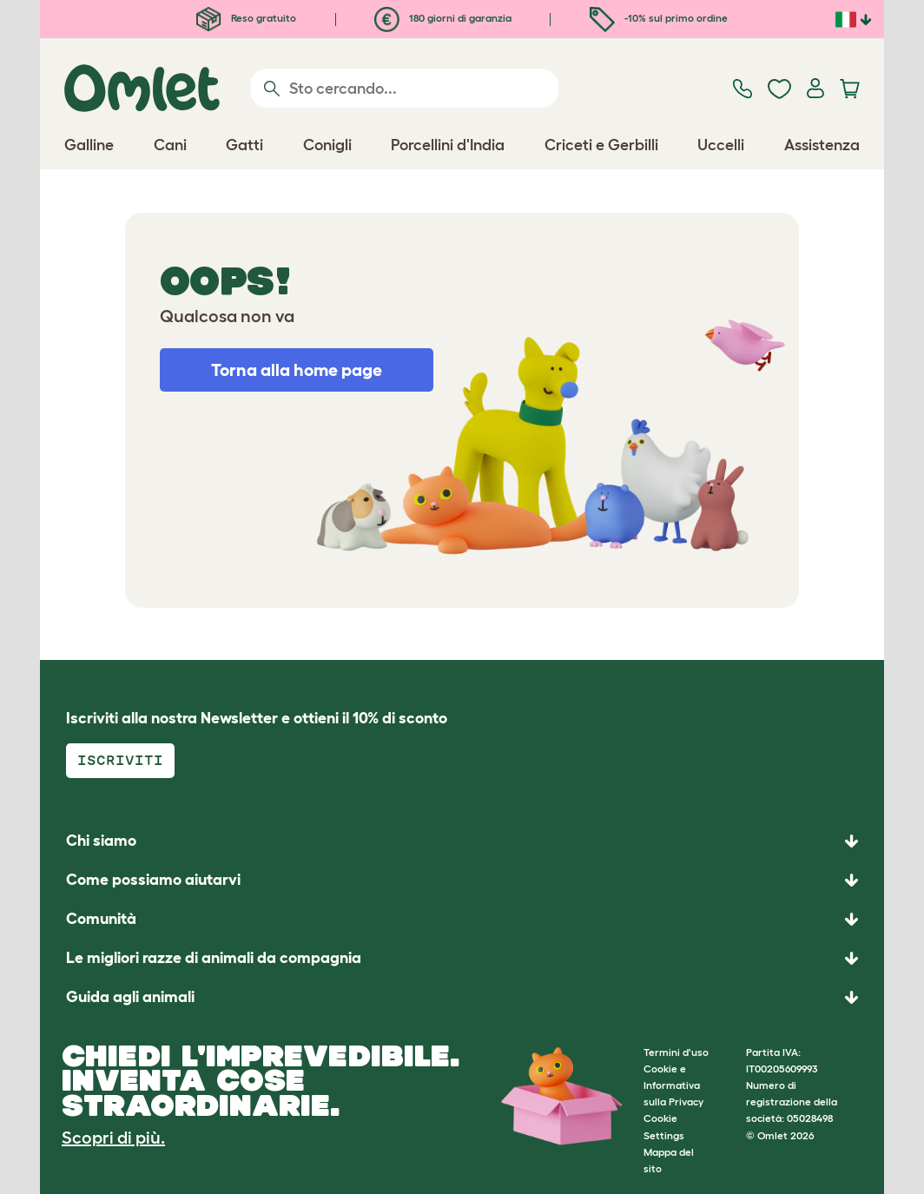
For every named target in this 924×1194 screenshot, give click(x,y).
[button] (462, 997)
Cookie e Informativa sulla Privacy (673, 1085)
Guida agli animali (130, 997)
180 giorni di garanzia (443, 17)
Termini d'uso (676, 1052)
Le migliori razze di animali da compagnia (213, 957)
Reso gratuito (246, 17)
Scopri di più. (113, 1137)
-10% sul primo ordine (659, 17)
